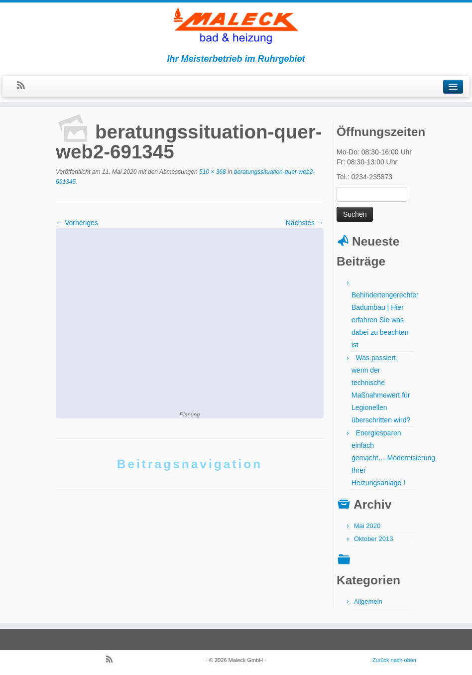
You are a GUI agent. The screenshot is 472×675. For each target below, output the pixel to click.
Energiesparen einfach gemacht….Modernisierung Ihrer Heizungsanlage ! (393, 458)
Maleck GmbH (246, 660)
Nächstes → (305, 223)
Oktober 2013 (373, 538)
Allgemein (368, 601)
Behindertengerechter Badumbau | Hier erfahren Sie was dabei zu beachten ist (385, 320)
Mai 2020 (367, 526)
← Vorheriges (77, 223)
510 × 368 (212, 171)
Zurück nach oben (394, 660)
